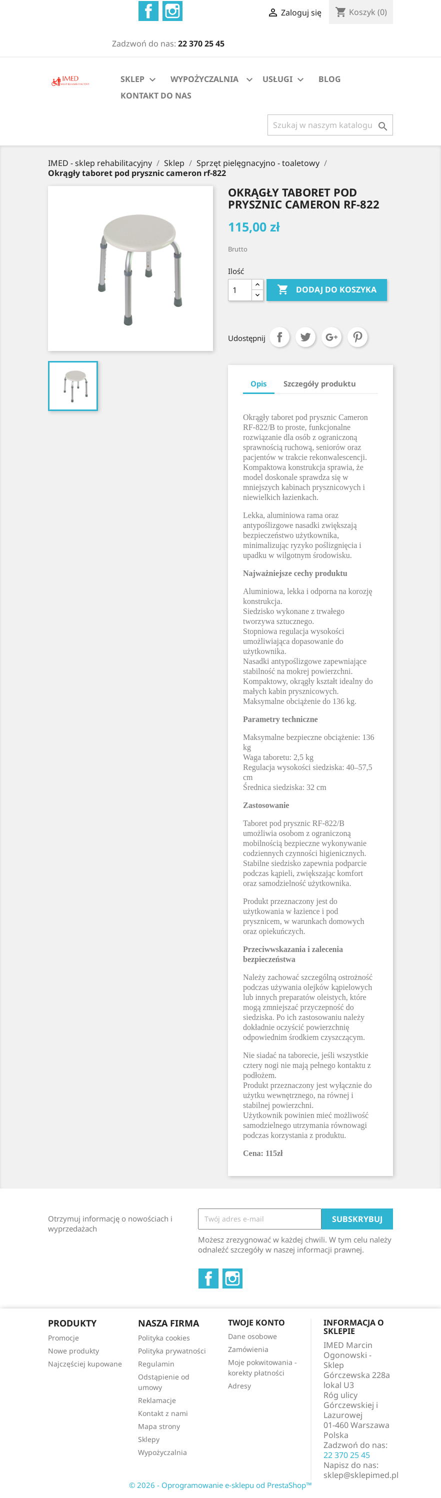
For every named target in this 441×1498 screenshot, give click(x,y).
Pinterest (358, 337)
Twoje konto (256, 1322)
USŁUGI (284, 80)
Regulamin (156, 1363)
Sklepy (149, 1439)
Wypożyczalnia (162, 1452)
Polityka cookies (164, 1337)
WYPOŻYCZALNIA (204, 79)
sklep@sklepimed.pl (361, 1475)
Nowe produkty (73, 1351)
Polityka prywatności (172, 1351)
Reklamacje (157, 1400)
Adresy (239, 1385)
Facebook (148, 11)
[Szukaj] (330, 125)
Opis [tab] (258, 383)
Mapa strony (159, 1426)
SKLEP (139, 80)
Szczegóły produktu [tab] (320, 383)
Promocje (63, 1337)
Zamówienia (248, 1349)
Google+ (332, 337)
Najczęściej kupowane (85, 1363)
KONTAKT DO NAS (156, 95)
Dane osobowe (252, 1336)
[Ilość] (240, 290)
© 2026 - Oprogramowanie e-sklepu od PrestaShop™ (220, 1485)
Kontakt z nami (163, 1413)
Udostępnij (280, 337)
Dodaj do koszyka (326, 290)
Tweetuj (306, 337)
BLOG (329, 79)
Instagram (172, 11)
